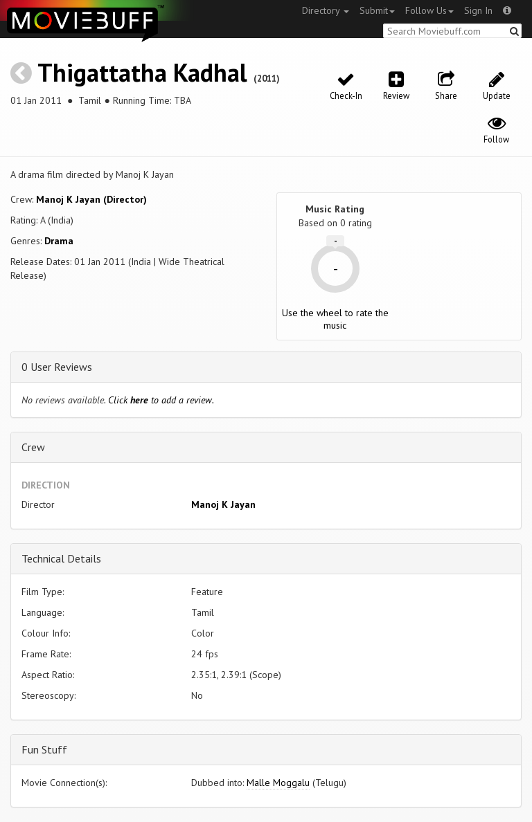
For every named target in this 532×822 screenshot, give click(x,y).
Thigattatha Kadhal (142, 72)
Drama (58, 241)
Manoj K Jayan (223, 504)
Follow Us (429, 10)
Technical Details (61, 558)
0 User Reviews (56, 367)
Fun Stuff (44, 749)
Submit (377, 10)
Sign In (478, 10)
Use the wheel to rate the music (335, 319)
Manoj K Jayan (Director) (91, 199)
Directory (325, 10)
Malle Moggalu (278, 782)
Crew (33, 447)
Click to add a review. (161, 400)
